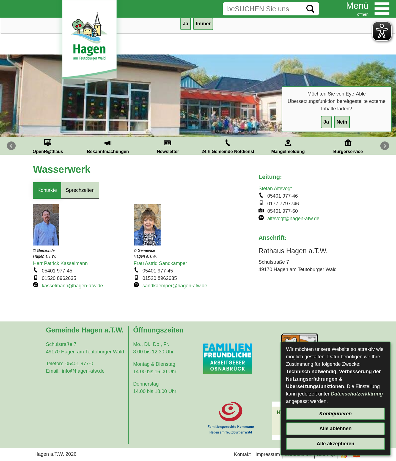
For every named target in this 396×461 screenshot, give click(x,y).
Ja (326, 122)
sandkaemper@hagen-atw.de (174, 285)
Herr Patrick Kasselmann (60, 263)
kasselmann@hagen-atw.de (72, 285)
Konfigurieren (335, 413)
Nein (342, 122)
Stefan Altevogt (275, 188)
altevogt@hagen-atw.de (293, 218)
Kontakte (47, 190)
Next (384, 145)
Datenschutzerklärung (357, 394)
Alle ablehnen (335, 428)
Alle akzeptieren (335, 443)
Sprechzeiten (80, 190)
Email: (53, 371)
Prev (11, 145)
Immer (203, 23)
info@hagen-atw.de (83, 371)
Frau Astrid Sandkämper (160, 263)
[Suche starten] (310, 8)
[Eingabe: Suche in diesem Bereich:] (262, 8)
